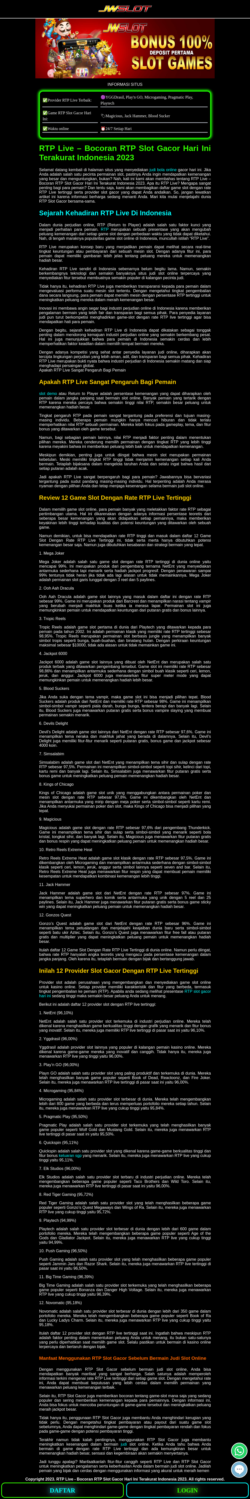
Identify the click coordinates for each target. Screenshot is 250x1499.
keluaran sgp (70, 1155)
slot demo (48, 393)
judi (124, 1444)
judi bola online (163, 170)
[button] (239, 1469)
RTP (105, 229)
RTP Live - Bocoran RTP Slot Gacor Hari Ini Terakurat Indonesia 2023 (121, 1479)
